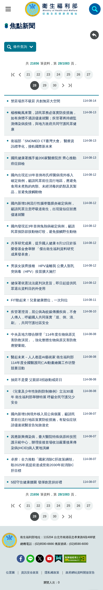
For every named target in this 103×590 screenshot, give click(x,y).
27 (88, 74)
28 (34, 85)
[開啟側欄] (8, 9)
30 (54, 85)
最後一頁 (70, 85)
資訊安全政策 (30, 572)
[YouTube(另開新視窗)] (49, 559)
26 (78, 74)
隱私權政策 (52, 572)
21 (28, 74)
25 (68, 74)
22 (38, 74)
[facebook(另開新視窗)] (21, 559)
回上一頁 (94, 32)
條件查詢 (20, 47)
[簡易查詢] (95, 9)
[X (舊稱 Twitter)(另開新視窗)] (40, 559)
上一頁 (20, 74)
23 (48, 74)
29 (45, 85)
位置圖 (10, 572)
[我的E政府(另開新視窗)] (58, 559)
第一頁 (13, 74)
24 (58, 74)
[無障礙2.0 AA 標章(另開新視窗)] (75, 559)
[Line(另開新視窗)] (30, 559)
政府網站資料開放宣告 (80, 572)
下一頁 (63, 85)
